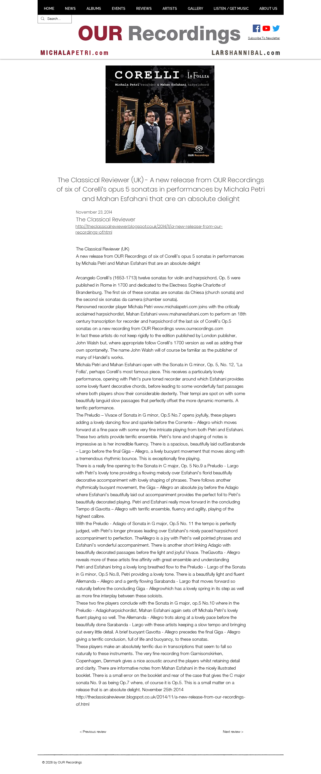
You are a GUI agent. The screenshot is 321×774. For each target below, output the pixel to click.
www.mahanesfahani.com (183, 313)
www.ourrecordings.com (199, 328)
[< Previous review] (93, 732)
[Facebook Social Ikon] (256, 28)
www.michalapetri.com (175, 306)
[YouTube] (266, 28)
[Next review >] (233, 732)
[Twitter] (276, 28)
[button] (70, 8)
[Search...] (54, 18)
